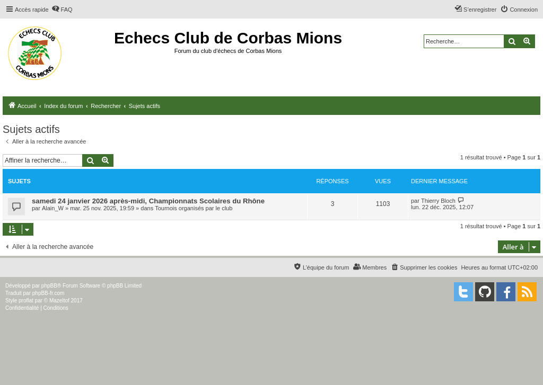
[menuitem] (62, 9)
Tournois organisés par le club (193, 208)
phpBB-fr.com (48, 293)
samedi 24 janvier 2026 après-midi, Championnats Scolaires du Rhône (148, 201)
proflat (26, 300)
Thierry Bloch (438, 201)
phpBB (49, 286)
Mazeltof (59, 300)
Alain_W (53, 208)
